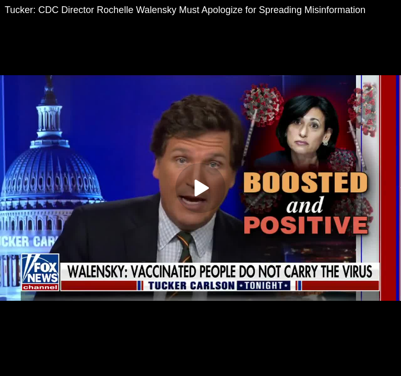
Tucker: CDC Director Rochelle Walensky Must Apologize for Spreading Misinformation (185, 10)
